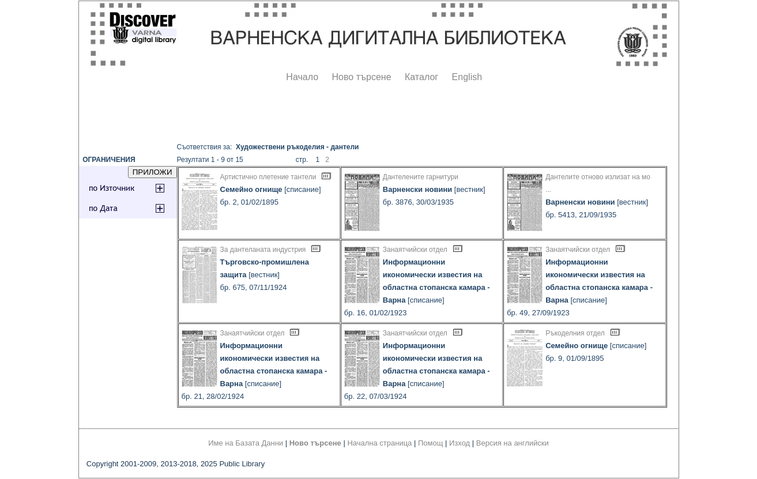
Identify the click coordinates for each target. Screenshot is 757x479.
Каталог (421, 77)
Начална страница (379, 443)
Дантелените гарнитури (420, 177)
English (467, 77)
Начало (302, 77)
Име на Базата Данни (245, 443)
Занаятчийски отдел (415, 250)
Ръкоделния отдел (575, 333)
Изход (459, 443)
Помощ (430, 443)
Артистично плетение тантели (268, 177)
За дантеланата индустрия (263, 250)
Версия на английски (512, 443)
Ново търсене (361, 77)
